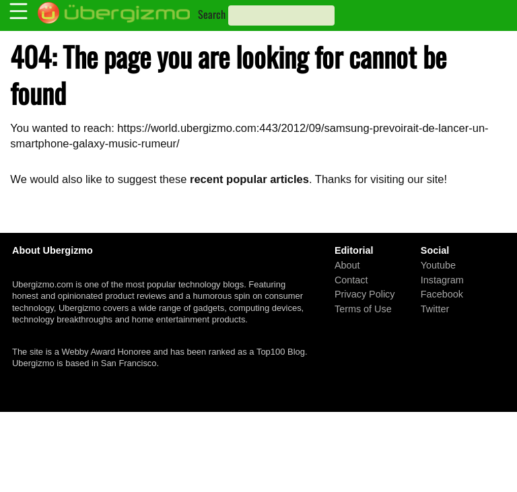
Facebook (442, 294)
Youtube (438, 265)
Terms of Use (363, 308)
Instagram (442, 279)
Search (212, 14)
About (347, 265)
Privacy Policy (365, 294)
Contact (351, 279)
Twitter (435, 308)
